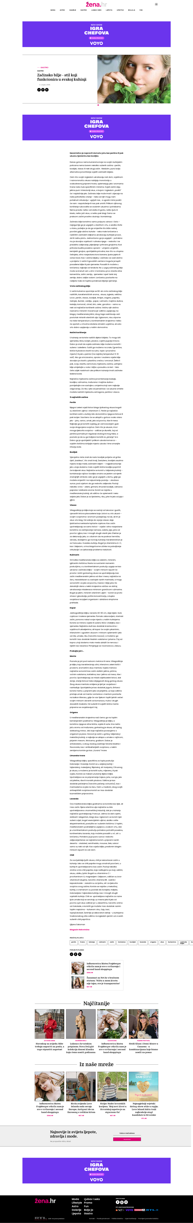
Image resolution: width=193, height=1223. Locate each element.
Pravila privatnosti (103, 1218)
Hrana (82, 942)
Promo (88, 1203)
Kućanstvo (172, 942)
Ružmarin (102, 942)
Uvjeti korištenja (130, 1218)
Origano (153, 942)
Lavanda (143, 942)
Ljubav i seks (96, 10)
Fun (141, 10)
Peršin (73, 942)
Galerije (72, 10)
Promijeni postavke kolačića (148, 1218)
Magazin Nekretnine (79, 929)
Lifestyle (120, 10)
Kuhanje (92, 942)
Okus (162, 942)
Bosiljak (133, 942)
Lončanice (122, 942)
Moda (53, 10)
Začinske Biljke (183, 942)
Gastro (83, 10)
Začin (112, 942)
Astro (62, 10)
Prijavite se (127, 1139)
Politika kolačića (117, 1218)
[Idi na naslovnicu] (96, 6)
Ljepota (109, 10)
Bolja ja (131, 10)
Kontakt (92, 1218)
